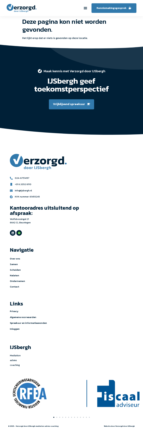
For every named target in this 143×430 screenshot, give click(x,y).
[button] (85, 8)
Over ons (15, 258)
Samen (14, 264)
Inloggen (15, 329)
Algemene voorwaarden (23, 317)
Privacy (14, 311)
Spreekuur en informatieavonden (28, 323)
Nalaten (14, 275)
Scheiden (15, 270)
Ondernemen (17, 281)
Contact (14, 286)
